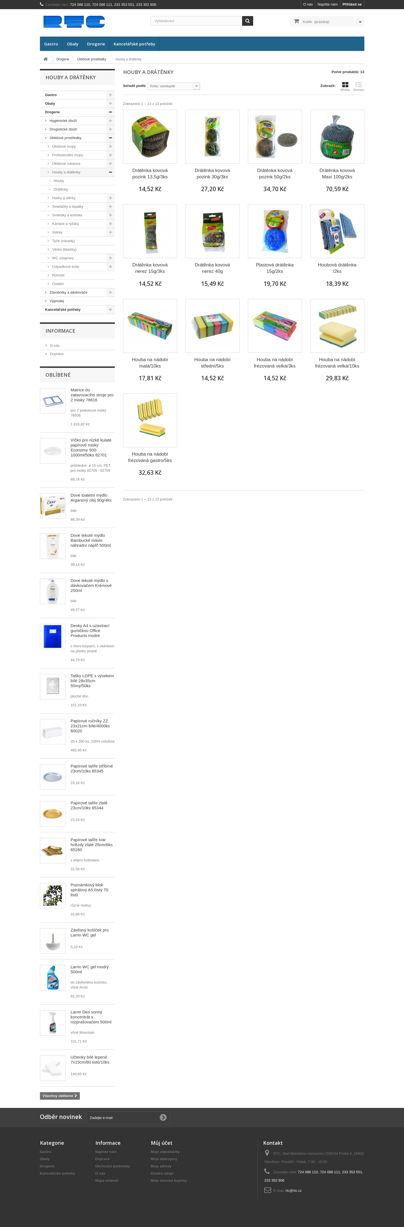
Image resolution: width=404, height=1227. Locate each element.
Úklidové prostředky (65, 138)
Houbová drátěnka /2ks (337, 268)
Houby (58, 181)
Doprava (56, 354)
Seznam (358, 86)
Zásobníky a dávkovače (68, 292)
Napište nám (327, 4)
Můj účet (161, 1142)
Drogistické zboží (63, 129)
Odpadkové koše (65, 267)
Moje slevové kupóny (169, 1181)
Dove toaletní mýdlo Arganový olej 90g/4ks (91, 497)
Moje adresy (161, 1166)
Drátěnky (60, 189)
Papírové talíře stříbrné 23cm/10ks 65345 (92, 768)
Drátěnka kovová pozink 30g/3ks (212, 173)
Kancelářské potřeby (134, 44)
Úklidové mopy (63, 146)
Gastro (51, 44)
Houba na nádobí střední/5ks (212, 363)
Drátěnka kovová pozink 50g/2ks (275, 173)
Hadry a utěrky (63, 198)
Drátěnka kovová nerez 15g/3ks (150, 268)
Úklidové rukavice (66, 163)
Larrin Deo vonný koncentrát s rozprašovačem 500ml (91, 1017)
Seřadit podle (134, 86)
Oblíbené (58, 374)
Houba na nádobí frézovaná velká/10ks (337, 363)
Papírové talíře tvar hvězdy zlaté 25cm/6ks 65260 (92, 844)
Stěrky (56, 232)
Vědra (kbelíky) (64, 249)
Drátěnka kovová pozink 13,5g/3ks (150, 173)
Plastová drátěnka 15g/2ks (275, 268)
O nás (308, 4)
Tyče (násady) (63, 241)
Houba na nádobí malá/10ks (150, 363)
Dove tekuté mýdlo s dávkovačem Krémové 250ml (91, 585)
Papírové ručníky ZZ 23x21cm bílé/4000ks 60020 (90, 725)
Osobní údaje (162, 1173)
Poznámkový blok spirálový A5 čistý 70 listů (89, 889)
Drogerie (96, 44)
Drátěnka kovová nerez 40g (212, 268)
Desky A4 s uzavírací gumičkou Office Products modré (90, 630)
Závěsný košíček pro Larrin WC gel (90, 932)
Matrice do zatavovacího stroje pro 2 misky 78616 (92, 394)
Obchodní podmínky (112, 1166)
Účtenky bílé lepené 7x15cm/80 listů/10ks (90, 1059)
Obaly (72, 44)
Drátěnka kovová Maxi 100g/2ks (337, 173)
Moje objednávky (165, 1152)
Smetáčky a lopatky (67, 206)
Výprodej (56, 301)
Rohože (58, 275)
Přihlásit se (352, 4)
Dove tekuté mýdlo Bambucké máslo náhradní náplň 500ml (91, 540)
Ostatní (57, 284)
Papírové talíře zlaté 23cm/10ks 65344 (89, 805)
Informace (60, 330)
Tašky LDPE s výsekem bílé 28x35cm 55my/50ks (92, 680)
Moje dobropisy (164, 1159)
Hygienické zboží (63, 121)
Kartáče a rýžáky (65, 224)
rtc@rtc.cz (294, 1191)
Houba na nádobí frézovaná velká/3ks (275, 363)
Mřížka (345, 86)
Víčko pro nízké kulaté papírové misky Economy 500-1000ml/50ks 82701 (91, 447)
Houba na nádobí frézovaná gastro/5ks (150, 457)
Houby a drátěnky (66, 172)
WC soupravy (62, 258)
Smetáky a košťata (66, 215)
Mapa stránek (106, 1181)
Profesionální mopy (67, 155)
